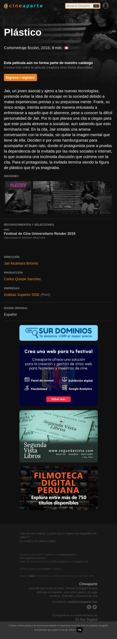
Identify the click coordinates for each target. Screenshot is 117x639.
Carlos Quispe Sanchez (22, 279)
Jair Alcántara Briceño (21, 263)
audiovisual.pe (66, 554)
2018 (45, 48)
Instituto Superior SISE (22, 295)
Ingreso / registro (20, 78)
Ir (96, 6)
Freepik (46, 568)
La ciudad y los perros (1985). (38, 541)
